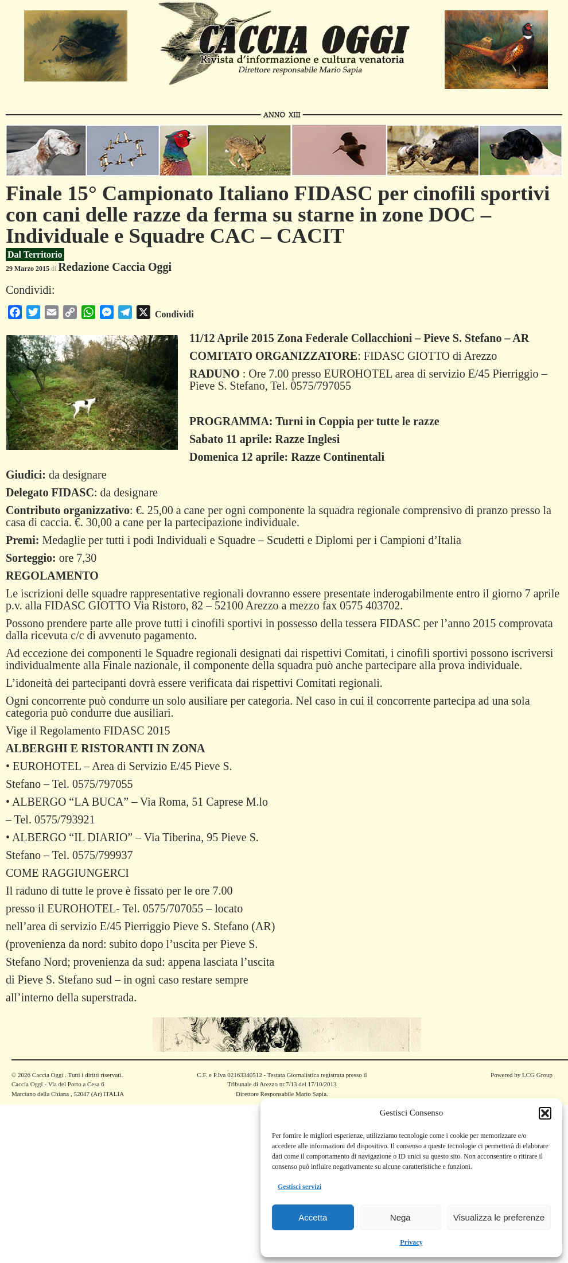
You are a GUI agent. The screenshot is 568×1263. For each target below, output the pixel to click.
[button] (545, 1113)
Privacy (411, 1242)
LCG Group (537, 1074)
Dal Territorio (35, 254)
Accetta (312, 1217)
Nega (400, 1217)
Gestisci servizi (299, 1187)
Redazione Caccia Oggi (115, 267)
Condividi (174, 314)
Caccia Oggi (47, 1074)
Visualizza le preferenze (498, 1217)
